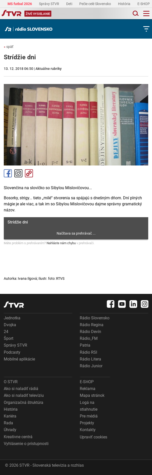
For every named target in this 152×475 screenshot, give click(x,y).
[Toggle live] (38, 13)
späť (8, 47)
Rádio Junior (91, 366)
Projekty (87, 423)
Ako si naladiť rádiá (21, 388)
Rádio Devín (90, 331)
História (124, 4)
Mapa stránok (92, 395)
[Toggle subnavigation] (146, 29)
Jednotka (12, 318)
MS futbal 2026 (20, 4)
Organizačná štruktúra (23, 402)
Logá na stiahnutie (88, 406)
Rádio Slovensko (94, 318)
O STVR (11, 381)
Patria (85, 345)
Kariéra (10, 416)
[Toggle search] (135, 13)
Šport (8, 338)
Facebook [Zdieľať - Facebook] (8, 173)
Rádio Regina (91, 324)
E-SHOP (143, 4)
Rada (8, 423)
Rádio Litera (90, 359)
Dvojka (10, 324)
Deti (69, 4)
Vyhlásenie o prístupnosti (26, 443)
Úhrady (10, 429)
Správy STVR (49, 4)
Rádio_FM (89, 338)
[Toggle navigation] (146, 13)
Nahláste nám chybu (61, 243)
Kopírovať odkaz (29, 173)
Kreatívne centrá (18, 436)
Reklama (87, 388)
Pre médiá (89, 416)
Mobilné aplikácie (19, 359)
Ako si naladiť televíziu (24, 395)
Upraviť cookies (93, 437)
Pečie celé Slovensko (95, 4)
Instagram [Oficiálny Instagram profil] (18, 173)
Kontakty (88, 429)
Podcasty (12, 352)
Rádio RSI (88, 352)
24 (6, 331)
